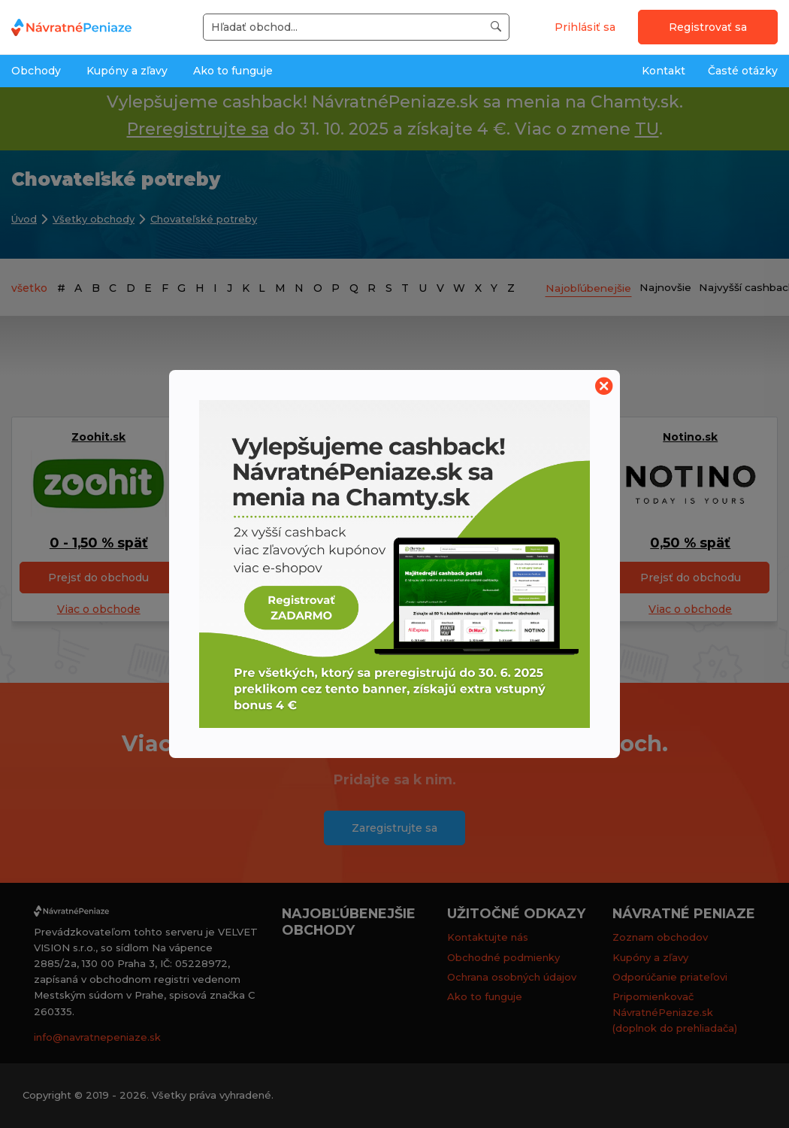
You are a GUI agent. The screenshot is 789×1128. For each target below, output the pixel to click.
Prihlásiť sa (585, 27)
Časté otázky (743, 70)
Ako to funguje (233, 70)
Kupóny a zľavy (127, 70)
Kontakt (663, 70)
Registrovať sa (708, 27)
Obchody (36, 70)
